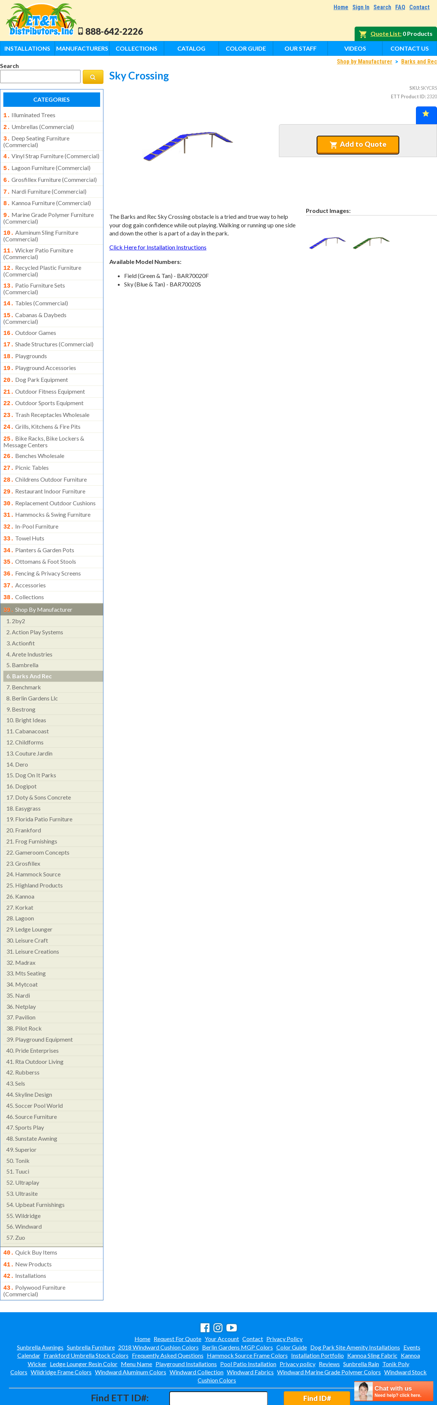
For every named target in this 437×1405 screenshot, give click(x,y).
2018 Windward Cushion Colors (158, 1315)
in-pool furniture (30, 503)
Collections (136, 48)
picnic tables (26, 448)
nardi (18, 966)
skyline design (29, 1065)
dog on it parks (31, 746)
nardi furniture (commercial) (44, 187)
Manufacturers (82, 48)
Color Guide (246, 48)
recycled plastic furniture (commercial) (42, 262)
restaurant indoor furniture (44, 470)
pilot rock (24, 999)
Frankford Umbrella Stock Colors (86, 1323)
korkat (19, 878)
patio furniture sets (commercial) (34, 279)
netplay (21, 977)
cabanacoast (27, 702)
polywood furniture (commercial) (34, 1259)
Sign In (360, 7)
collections (23, 570)
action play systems (34, 603)
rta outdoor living (35, 1032)
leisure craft (27, 911)
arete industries (29, 625)
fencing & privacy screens (42, 547)
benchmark (23, 658)
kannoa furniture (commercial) (47, 198)
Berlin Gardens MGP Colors (237, 1315)
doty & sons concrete (38, 768)
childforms (25, 713)
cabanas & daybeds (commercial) (34, 307)
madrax (20, 933)
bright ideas (26, 691)
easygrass (23, 779)
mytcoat (22, 955)
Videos (355, 48)
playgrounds (25, 343)
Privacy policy (297, 1332)
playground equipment (39, 1010)
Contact (419, 7)
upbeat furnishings (35, 1175)
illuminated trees (29, 115)
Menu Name (136, 1332)
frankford (23, 801)
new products (27, 1235)
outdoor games (29, 322)
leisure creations (32, 922)
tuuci (17, 1142)
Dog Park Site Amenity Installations (355, 1315)
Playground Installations (186, 1332)
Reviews (329, 1332)
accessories (24, 558)
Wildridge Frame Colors (61, 1340)
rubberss (23, 1043)
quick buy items (30, 1223)
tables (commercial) (35, 293)
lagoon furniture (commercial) (47, 165)
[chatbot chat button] (393, 1391)
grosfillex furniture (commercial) (50, 176)
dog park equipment (35, 366)
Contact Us (409, 48)
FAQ (400, 7)
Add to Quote (358, 144)
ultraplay (22, 1153)
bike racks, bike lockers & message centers (43, 423)
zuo (15, 1208)
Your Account (222, 1306)
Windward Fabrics (250, 1340)
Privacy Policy (284, 1306)
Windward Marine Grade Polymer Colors (329, 1340)
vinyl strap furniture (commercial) (51, 154)
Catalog (191, 48)
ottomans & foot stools (39, 536)
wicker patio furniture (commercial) (38, 245)
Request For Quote (177, 1306)
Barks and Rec (419, 61)
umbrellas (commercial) (38, 126)
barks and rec (29, 647)
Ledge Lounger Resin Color (83, 1332)
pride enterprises (32, 1021)
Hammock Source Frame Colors (247, 1323)
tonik (18, 1131)
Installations (27, 48)
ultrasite (22, 1164)
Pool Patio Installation (248, 1332)
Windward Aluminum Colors (130, 1340)
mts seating (26, 944)
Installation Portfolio (317, 1323)
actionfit (20, 614)
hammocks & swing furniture (47, 492)
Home (341, 7)
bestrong (20, 680)
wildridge (23, 1186)
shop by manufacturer (37, 581)
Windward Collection (196, 1340)
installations (24, 1245)
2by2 (15, 591)
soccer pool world (34, 1076)
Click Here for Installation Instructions (157, 247)
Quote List (385, 33)
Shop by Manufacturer (364, 61)
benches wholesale (33, 437)
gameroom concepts (37, 823)
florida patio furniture (39, 790)
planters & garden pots (38, 526)
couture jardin (29, 724)
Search (382, 7)
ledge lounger (29, 900)
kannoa (20, 867)
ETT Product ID (408, 96)
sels (15, 1054)
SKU (414, 88)
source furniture (31, 1087)
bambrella (22, 635)
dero (17, 735)
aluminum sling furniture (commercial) (40, 228)
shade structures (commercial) (48, 332)
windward (24, 1197)
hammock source (33, 845)
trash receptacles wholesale (46, 398)
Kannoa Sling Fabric (372, 1323)
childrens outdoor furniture (45, 459)
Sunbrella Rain (361, 1332)
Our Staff (300, 48)
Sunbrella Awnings (40, 1315)
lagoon (20, 889)
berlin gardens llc (32, 669)
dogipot (21, 757)
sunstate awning (31, 1109)
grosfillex (23, 834)
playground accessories (39, 354)
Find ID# (317, 1366)
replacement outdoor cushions (49, 482)
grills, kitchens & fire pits (42, 409)
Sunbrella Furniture (91, 1315)
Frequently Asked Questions (168, 1323)
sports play (25, 1098)
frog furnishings (31, 812)
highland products (34, 856)
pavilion (20, 988)
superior (21, 1120)
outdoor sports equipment (43, 387)
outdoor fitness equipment (44, 377)
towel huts (23, 514)
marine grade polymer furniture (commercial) (48, 211)
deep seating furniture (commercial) (36, 139)
